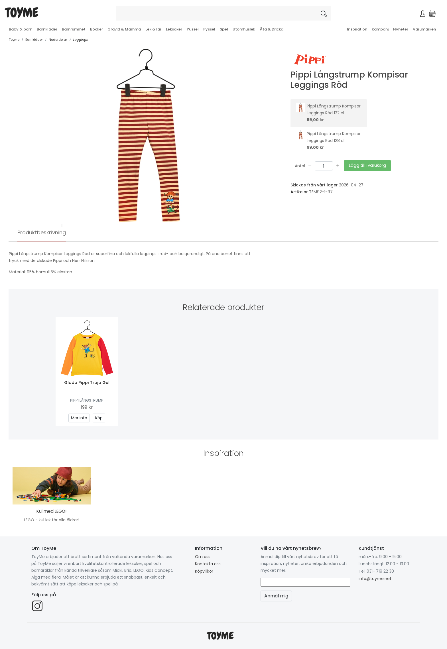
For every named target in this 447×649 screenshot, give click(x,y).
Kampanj (380, 29)
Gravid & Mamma (124, 29)
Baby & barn (20, 29)
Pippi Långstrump (86, 400)
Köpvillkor (204, 571)
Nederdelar (58, 39)
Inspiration (357, 29)
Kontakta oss (208, 564)
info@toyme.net (375, 578)
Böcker (96, 29)
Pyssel (209, 29)
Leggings (80, 39)
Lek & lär (153, 29)
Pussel (193, 29)
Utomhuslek (244, 29)
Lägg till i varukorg (367, 165)
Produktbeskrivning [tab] (41, 232)
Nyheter (400, 29)
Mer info (79, 418)
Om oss (202, 557)
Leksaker (174, 29)
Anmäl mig (276, 596)
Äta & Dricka (271, 29)
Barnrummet (74, 29)
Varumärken (424, 29)
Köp (99, 418)
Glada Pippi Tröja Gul (86, 382)
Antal (300, 165)
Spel (224, 29)
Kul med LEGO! (51, 511)
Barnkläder (47, 29)
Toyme (14, 39)
